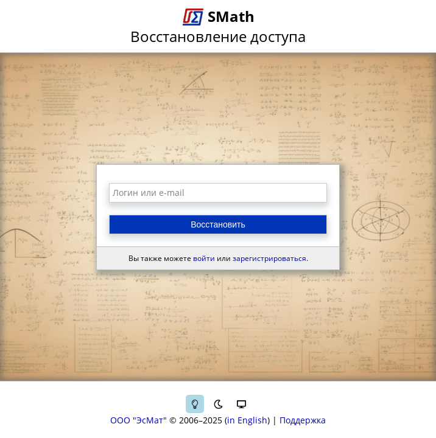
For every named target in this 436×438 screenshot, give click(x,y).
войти (204, 258)
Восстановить (218, 224)
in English (247, 420)
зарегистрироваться (269, 258)
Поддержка (303, 420)
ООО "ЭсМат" (138, 420)
